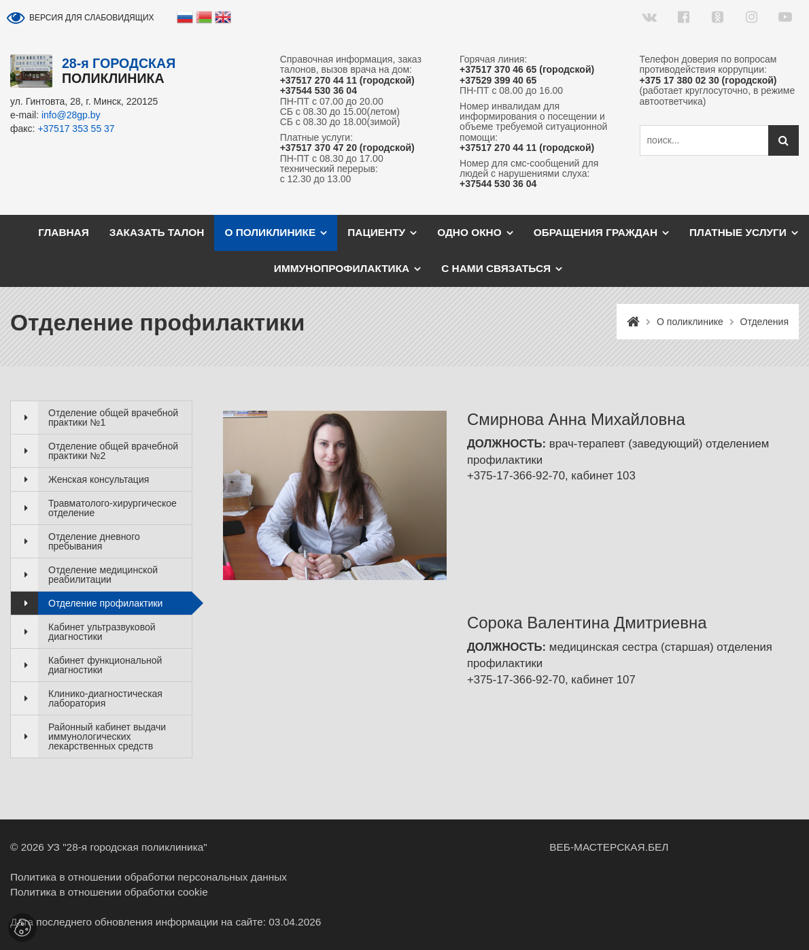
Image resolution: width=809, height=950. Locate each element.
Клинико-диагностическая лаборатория (105, 698)
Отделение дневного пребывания (94, 541)
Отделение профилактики (105, 603)
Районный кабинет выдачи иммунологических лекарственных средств (107, 736)
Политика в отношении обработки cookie (109, 892)
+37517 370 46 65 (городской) (527, 70)
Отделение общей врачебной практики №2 (113, 451)
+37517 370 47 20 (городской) (347, 148)
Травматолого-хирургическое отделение (112, 508)
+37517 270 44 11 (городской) (347, 80)
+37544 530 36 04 (318, 91)
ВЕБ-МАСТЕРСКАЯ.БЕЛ (608, 847)
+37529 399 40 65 (498, 80)
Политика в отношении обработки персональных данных (148, 877)
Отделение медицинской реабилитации (103, 574)
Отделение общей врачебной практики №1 (113, 417)
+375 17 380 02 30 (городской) (708, 80)
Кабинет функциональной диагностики (105, 665)
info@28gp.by (71, 114)
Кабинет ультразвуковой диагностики (102, 632)
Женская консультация (98, 479)
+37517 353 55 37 (75, 128)
